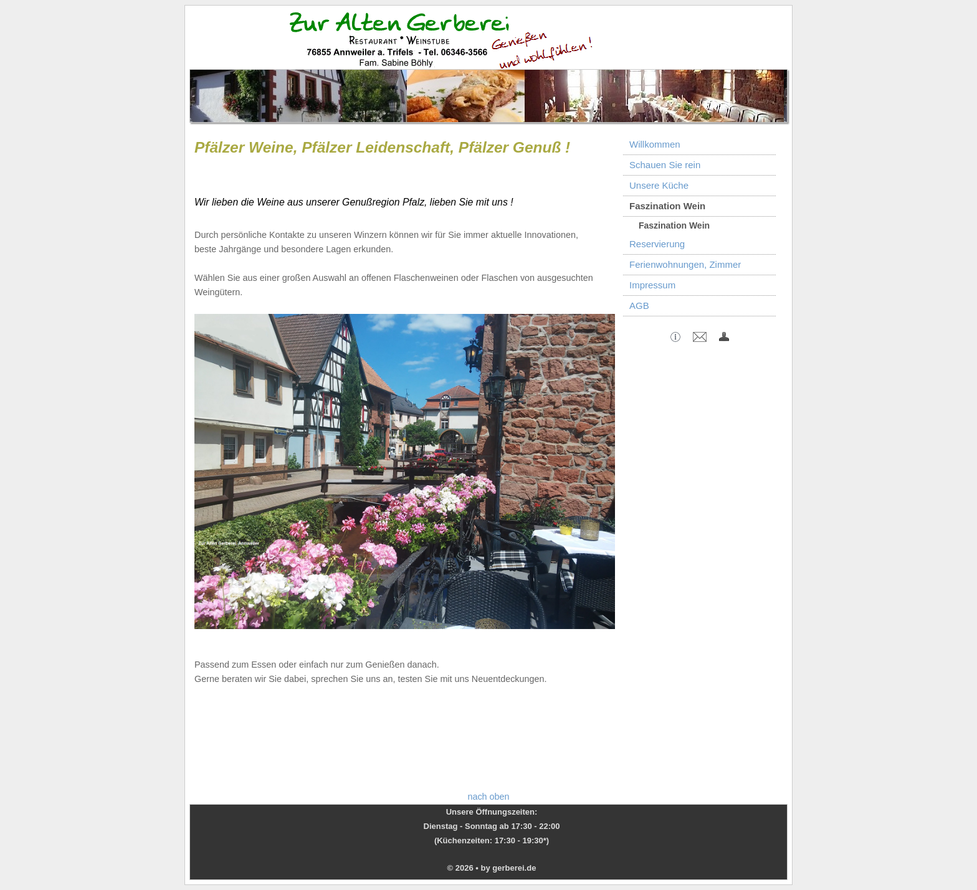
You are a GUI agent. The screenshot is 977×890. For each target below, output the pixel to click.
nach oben (488, 797)
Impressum (652, 285)
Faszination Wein (667, 206)
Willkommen (654, 144)
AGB (639, 305)
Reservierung (657, 244)
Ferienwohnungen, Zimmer (685, 264)
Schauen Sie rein (664, 164)
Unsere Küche (659, 185)
